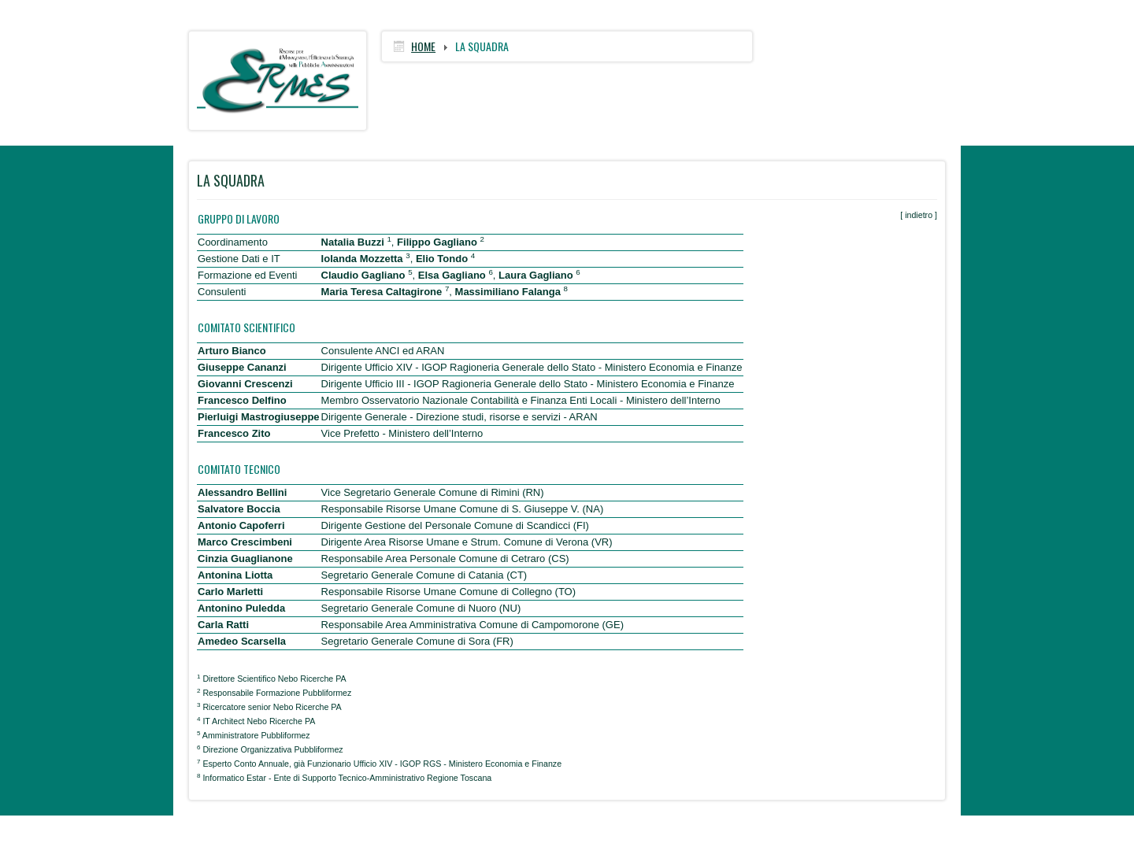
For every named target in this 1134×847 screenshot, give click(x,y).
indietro (918, 215)
